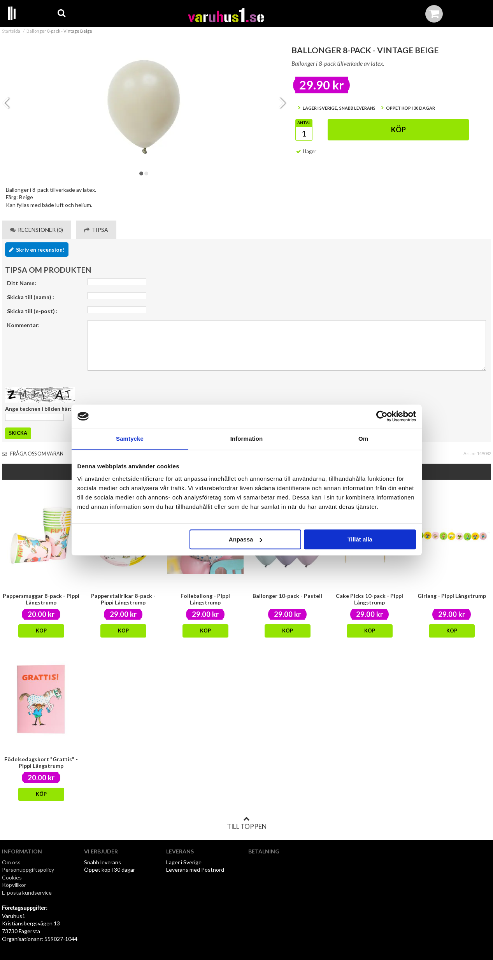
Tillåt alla (359, 539)
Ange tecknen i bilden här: (38, 408)
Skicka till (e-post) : (32, 311)
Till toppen (247, 823)
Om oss (11, 862)
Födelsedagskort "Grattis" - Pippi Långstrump (41, 762)
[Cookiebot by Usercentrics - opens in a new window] (382, 416)
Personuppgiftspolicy (28, 869)
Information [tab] (246, 438)
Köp (398, 129)
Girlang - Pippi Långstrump (452, 595)
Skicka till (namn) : (30, 297)
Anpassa (246, 539)
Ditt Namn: (21, 283)
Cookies (12, 877)
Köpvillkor (14, 884)
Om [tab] (363, 438)
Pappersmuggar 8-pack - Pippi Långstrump (41, 599)
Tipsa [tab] (96, 229)
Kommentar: (23, 325)
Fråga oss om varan (32, 454)
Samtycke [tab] (130, 438)
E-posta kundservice (27, 892)
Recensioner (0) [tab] (36, 229)
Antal (304, 122)
